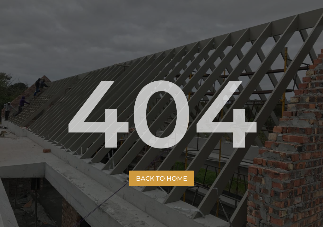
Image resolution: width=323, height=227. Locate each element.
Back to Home (161, 178)
